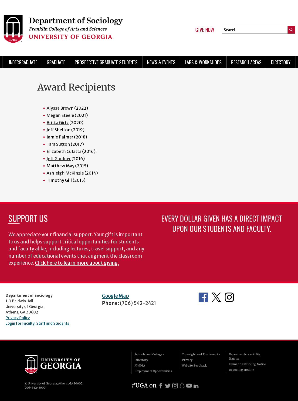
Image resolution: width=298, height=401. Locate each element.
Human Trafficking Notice (247, 364)
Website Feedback (194, 365)
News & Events (161, 62)
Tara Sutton (58, 144)
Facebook (203, 297)
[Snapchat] (182, 385)
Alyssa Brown (60, 108)
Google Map (115, 296)
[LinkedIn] (196, 385)
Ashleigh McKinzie (65, 173)
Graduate (56, 62)
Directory (281, 62)
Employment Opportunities (153, 371)
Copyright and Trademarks (201, 354)
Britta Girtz (58, 122)
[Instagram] (175, 385)
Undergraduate (22, 62)
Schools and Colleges (149, 354)
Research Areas (246, 62)
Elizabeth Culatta (64, 151)
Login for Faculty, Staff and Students (37, 323)
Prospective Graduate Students (106, 62)
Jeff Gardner (59, 158)
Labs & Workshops (203, 62)
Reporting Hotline (241, 369)
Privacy (187, 360)
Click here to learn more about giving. (77, 263)
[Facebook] (161, 385)
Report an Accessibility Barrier (245, 356)
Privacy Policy (18, 317)
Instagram (229, 297)
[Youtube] (189, 385)
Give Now (204, 30)
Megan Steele (60, 115)
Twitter (216, 297)
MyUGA (140, 365)
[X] (168, 385)
